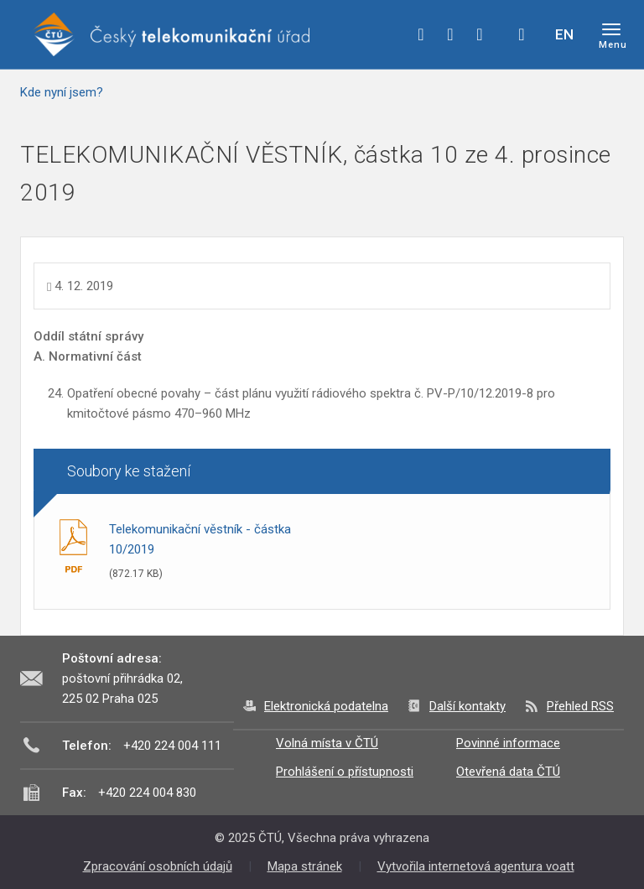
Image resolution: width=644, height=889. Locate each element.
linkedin (479, 34)
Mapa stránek (304, 866)
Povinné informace (508, 743)
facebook (421, 34)
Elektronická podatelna (326, 706)
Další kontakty (467, 706)
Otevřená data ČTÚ (508, 771)
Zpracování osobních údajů (157, 866)
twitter (450, 34)
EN (564, 34)
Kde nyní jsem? (61, 92)
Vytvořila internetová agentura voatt (475, 866)
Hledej (521, 34)
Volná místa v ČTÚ (327, 743)
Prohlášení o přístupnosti (344, 771)
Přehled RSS (580, 706)
